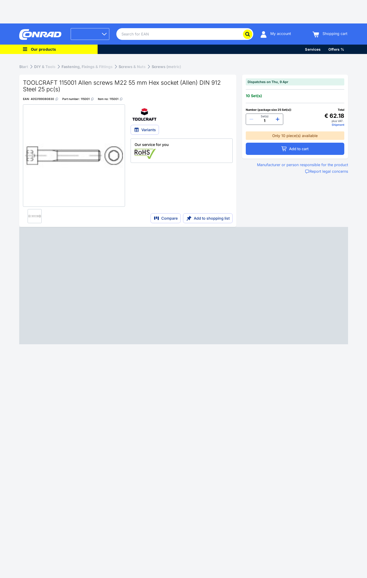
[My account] (275, 34)
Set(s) (264, 116)
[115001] (87, 99)
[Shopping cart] (329, 34)
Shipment (338, 124)
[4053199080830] (45, 99)
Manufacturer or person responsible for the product (302, 164)
